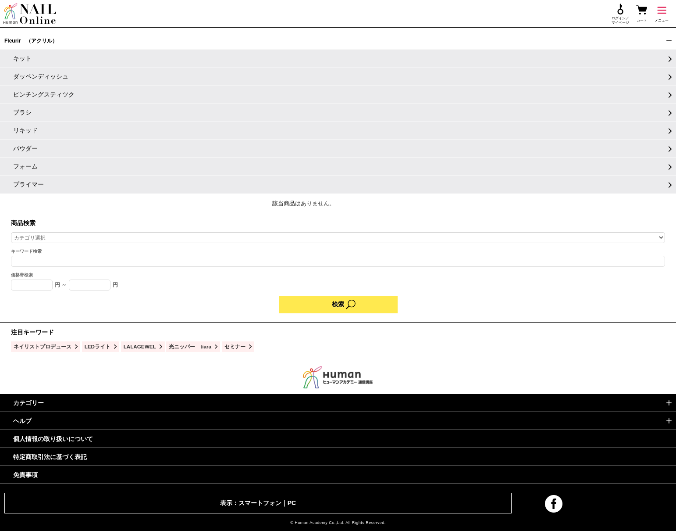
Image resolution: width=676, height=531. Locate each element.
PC (292, 502)
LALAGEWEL (140, 346)
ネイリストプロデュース (42, 346)
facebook (553, 504)
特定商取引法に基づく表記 (50, 456)
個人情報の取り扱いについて (53, 438)
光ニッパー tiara (190, 346)
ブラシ (22, 112)
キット (22, 58)
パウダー (25, 148)
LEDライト (97, 346)
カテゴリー (28, 402)
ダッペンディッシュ (40, 76)
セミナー (234, 346)
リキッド (25, 130)
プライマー (28, 184)
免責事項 (25, 474)
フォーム (25, 166)
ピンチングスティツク (44, 94)
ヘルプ (22, 420)
